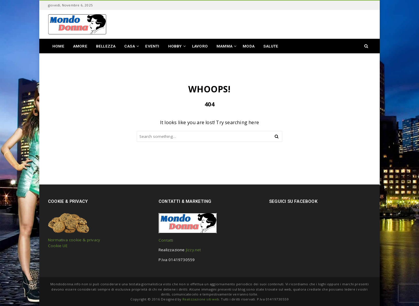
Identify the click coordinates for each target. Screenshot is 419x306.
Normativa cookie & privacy (74, 239)
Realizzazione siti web (200, 299)
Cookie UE (58, 245)
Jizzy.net (193, 249)
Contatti (166, 240)
